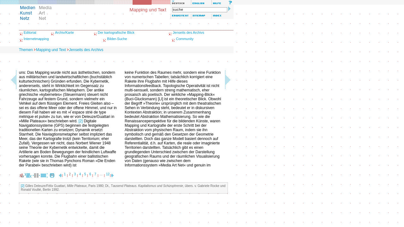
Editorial (30, 32)
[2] (81, 121)
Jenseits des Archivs (188, 32)
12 (108, 174)
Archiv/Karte (64, 32)
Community (184, 39)
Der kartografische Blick (116, 32)
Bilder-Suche (117, 39)
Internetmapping (36, 39)
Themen (26, 50)
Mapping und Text (51, 50)
